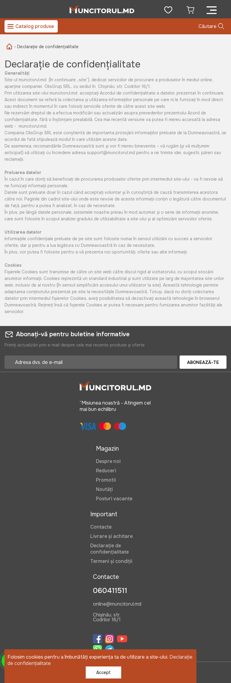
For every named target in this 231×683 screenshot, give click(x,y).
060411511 (110, 590)
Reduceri (106, 470)
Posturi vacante (114, 498)
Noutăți (104, 489)
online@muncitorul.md (117, 604)
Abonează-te (203, 362)
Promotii (106, 480)
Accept (103, 672)
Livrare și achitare (111, 536)
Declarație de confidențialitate (109, 548)
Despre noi (108, 461)
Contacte (101, 527)
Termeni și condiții (111, 561)
